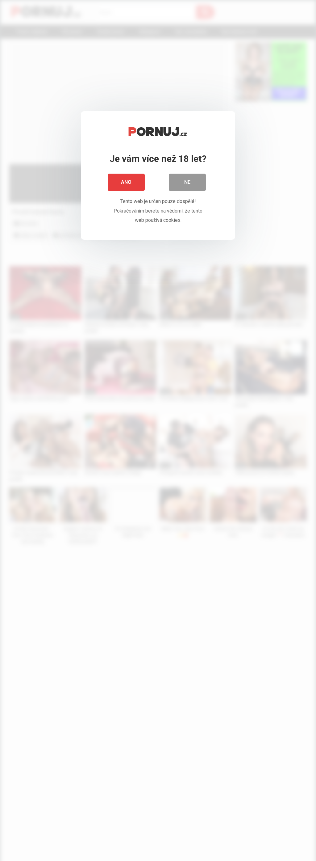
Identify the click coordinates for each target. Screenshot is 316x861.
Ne (187, 182)
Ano (126, 182)
